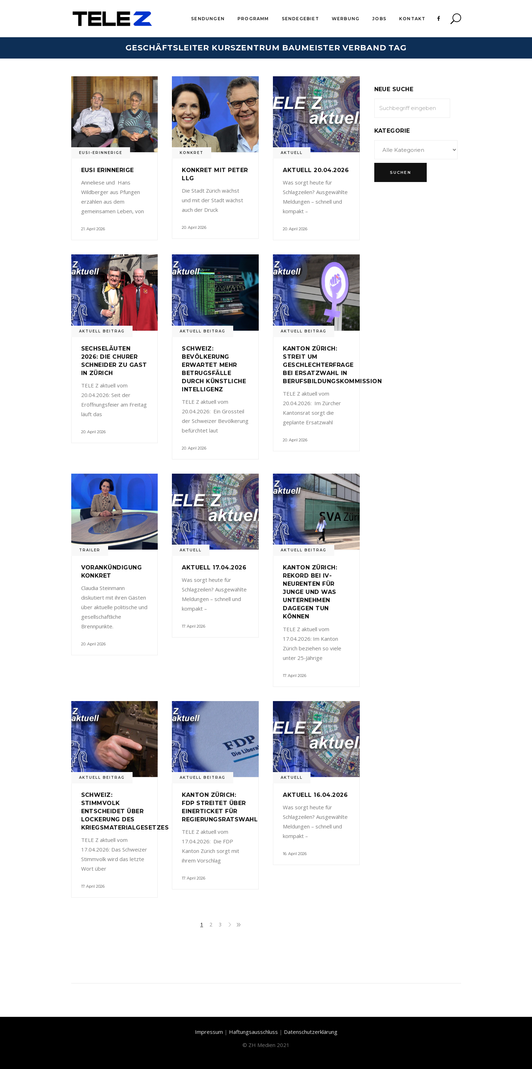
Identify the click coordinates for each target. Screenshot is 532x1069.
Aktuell (292, 152)
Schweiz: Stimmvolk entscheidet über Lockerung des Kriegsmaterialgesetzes (125, 811)
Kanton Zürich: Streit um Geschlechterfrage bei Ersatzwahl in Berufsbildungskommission (332, 365)
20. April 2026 (194, 227)
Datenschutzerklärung (310, 1031)
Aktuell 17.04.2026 (214, 567)
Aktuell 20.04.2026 (316, 170)
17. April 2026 (193, 626)
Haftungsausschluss (253, 1031)
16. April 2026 (295, 853)
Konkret (191, 152)
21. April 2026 (93, 228)
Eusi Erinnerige (107, 170)
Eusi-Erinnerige (100, 152)
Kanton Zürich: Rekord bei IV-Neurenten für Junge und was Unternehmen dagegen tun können (310, 592)
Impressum (209, 1031)
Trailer (89, 550)
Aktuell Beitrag (102, 331)
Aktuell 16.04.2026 (315, 795)
